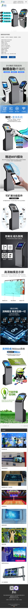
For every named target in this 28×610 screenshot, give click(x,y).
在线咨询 (4, 57)
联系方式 (14, 599)
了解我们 (17, 599)
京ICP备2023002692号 (14, 605)
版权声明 (10, 599)
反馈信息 (20, 599)
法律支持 (7, 599)
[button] (1, 18)
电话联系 (12, 57)
